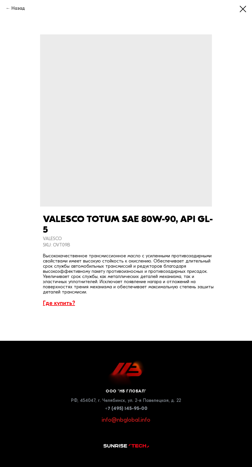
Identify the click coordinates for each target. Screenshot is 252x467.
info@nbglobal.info (126, 420)
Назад (18, 8)
